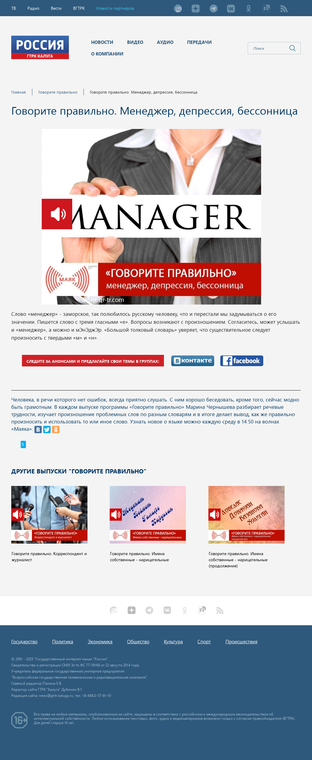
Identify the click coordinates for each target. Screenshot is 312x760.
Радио (33, 8)
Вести (56, 8)
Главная (18, 92)
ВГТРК (79, 8)
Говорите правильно (57, 92)
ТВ (13, 8)
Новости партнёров (115, 8)
